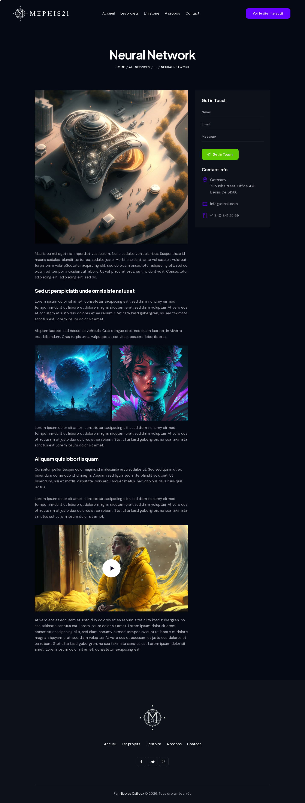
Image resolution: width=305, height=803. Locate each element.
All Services (139, 67)
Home (120, 67)
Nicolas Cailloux (132, 793)
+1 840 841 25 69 (224, 215)
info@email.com (224, 203)
